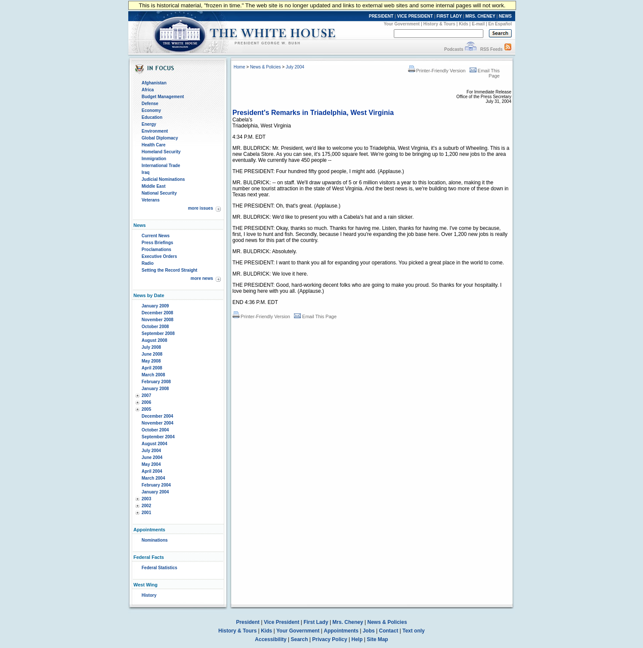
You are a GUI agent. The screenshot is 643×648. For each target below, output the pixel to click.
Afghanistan (154, 83)
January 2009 (155, 306)
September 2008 (158, 333)
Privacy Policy (329, 639)
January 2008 (155, 388)
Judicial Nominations (163, 179)
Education (152, 117)
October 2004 (155, 430)
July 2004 (151, 450)
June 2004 (152, 457)
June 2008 (152, 354)
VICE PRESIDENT (415, 16)
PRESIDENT (381, 16)
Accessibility (270, 639)
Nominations (155, 540)
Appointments (341, 631)
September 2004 (158, 436)
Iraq (145, 172)
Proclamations (156, 249)
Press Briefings (157, 242)
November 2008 (157, 319)
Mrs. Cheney (347, 622)
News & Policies (265, 67)
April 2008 (152, 368)
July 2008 (151, 347)
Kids (463, 24)
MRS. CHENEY (480, 16)
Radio (148, 263)
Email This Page (315, 316)
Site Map (377, 639)
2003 (146, 498)
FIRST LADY (449, 16)
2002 (146, 505)
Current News (156, 235)
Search (299, 639)
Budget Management (163, 96)
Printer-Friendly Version (437, 70)
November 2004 (157, 423)
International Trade (161, 165)
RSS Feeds (491, 49)
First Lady (315, 622)
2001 (146, 512)
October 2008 (155, 326)
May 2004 (151, 464)
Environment (155, 131)
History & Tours (439, 24)
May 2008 (151, 361)
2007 (146, 395)
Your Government (401, 24)
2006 (146, 402)
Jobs (369, 631)
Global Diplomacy (160, 138)
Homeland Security (161, 151)
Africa (148, 89)
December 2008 (157, 312)
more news (202, 278)
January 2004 (155, 492)
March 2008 (153, 374)
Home (239, 67)
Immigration (154, 158)
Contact (389, 631)
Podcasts (453, 49)
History (149, 595)
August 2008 (154, 340)
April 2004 (152, 471)
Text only (413, 631)
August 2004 (154, 443)
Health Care (154, 145)
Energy (149, 124)
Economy (151, 110)
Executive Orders (159, 256)
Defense (150, 103)
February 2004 (156, 485)
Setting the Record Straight (169, 270)
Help (357, 639)
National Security (159, 193)
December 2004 (157, 416)
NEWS (505, 16)
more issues (200, 208)
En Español (500, 24)
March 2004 (153, 478)
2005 (146, 409)
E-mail (478, 24)
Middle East (154, 186)
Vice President (282, 622)
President (248, 622)
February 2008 (156, 381)
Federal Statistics (159, 567)
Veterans (151, 200)
